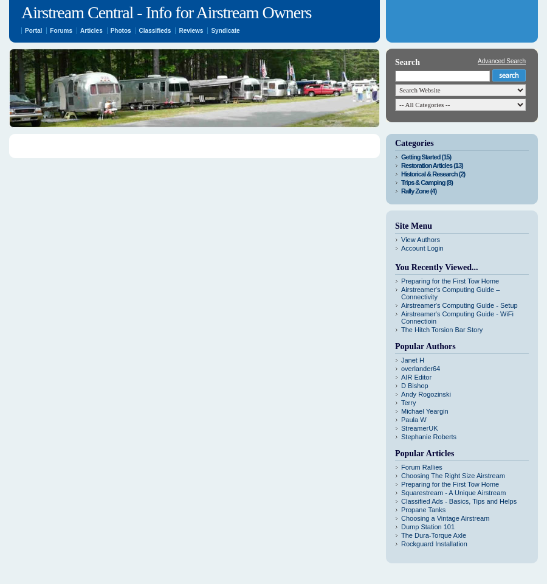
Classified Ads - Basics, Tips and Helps (459, 501)
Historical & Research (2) (433, 174)
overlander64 (420, 368)
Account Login (422, 248)
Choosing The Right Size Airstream (453, 475)
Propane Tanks (423, 509)
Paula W (414, 419)
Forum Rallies (421, 467)
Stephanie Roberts (428, 436)
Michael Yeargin (425, 411)
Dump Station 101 (428, 526)
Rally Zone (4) (418, 191)
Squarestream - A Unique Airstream (453, 492)
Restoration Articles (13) (432, 165)
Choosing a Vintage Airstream (445, 518)
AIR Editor (416, 377)
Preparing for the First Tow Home (450, 281)
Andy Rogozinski (426, 394)
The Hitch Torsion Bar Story (442, 329)
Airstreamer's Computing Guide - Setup (459, 305)
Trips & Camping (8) (427, 182)
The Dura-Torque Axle (433, 535)
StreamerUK (419, 428)
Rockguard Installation (434, 544)
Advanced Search (502, 61)
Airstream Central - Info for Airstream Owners (166, 12)
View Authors (420, 239)
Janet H (412, 360)
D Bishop (414, 385)
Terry (408, 402)
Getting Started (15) (426, 157)
